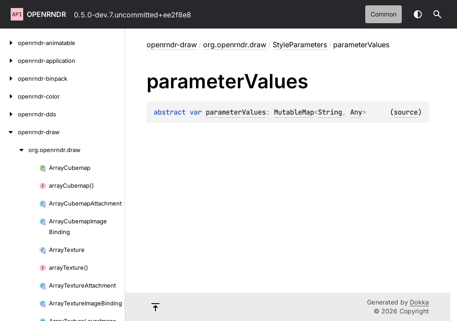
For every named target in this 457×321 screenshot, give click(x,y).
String (330, 112)
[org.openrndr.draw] (14, 150)
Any (356, 112)
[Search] (437, 14)
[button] (437, 14)
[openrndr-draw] (9, 132)
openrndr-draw (172, 44)
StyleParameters (300, 44)
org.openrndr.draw (234, 44)
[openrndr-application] (9, 61)
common (383, 14)
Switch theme (418, 14)
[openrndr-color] (9, 96)
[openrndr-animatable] (9, 43)
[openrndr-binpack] (9, 78)
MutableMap (294, 112)
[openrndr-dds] (9, 114)
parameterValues (236, 112)
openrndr (46, 14)
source (406, 112)
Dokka (419, 302)
